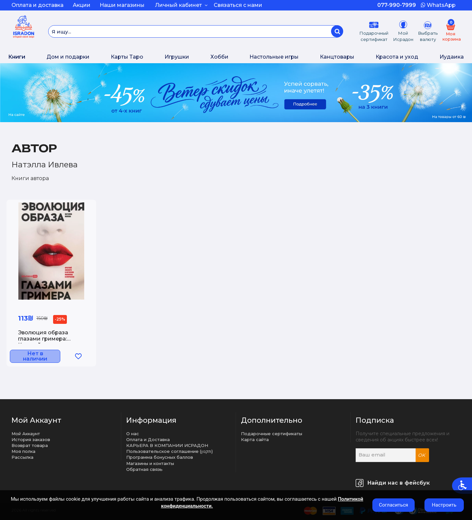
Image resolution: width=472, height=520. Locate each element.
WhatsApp (438, 5)
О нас (132, 433)
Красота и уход (397, 57)
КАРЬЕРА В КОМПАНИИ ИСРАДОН (167, 445)
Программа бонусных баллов (159, 457)
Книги (16, 57)
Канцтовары (337, 57)
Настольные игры (274, 57)
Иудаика (452, 57)
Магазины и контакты (150, 463)
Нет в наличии (42, 357)
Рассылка (22, 457)
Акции (81, 5)
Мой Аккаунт (25, 433)
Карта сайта (255, 439)
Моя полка (23, 451)
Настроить (444, 505)
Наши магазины (122, 5)
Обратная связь (144, 469)
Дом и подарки (68, 57)
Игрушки (177, 57)
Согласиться (393, 505)
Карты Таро (127, 57)
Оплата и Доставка (148, 439)
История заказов (30, 439)
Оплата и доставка (37, 5)
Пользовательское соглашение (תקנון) (169, 451)
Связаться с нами (238, 5)
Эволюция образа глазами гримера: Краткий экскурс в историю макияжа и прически (46, 339)
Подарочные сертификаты (271, 433)
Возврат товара (29, 445)
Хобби (219, 57)
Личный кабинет (181, 5)
